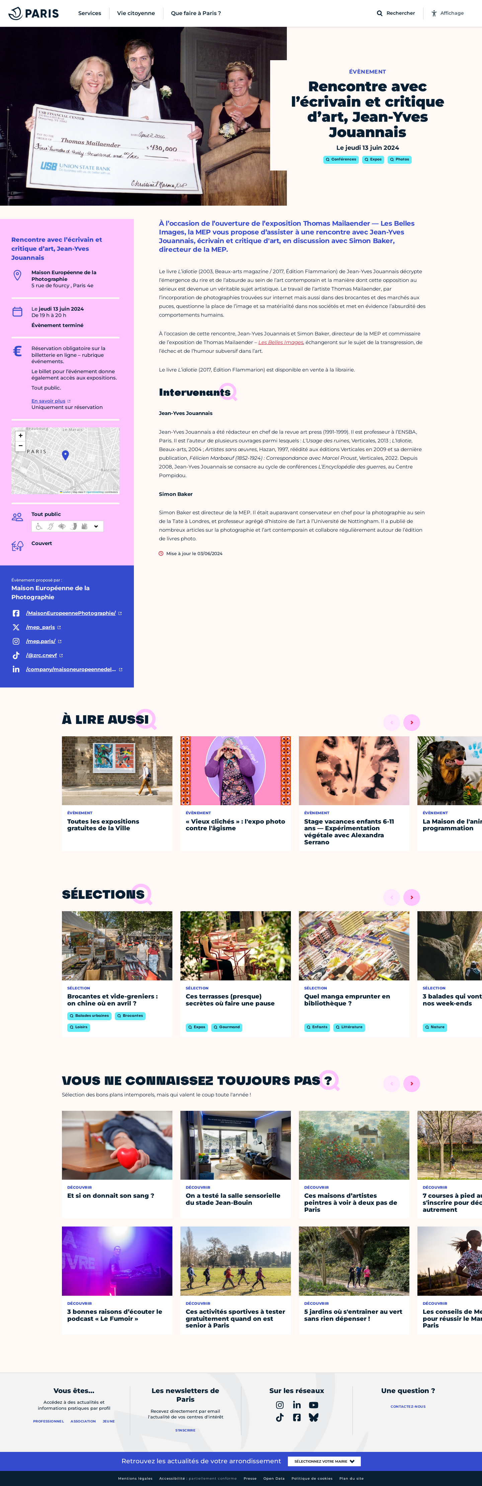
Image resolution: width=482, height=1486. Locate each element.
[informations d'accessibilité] (67, 526)
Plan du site (351, 1478)
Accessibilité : (198, 1478)
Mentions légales (135, 1478)
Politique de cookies (312, 1478)
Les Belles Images (280, 342)
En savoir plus (48, 401)
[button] (65, 455)
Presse (250, 1478)
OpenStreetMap (95, 492)
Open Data (274, 1478)
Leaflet (65, 492)
